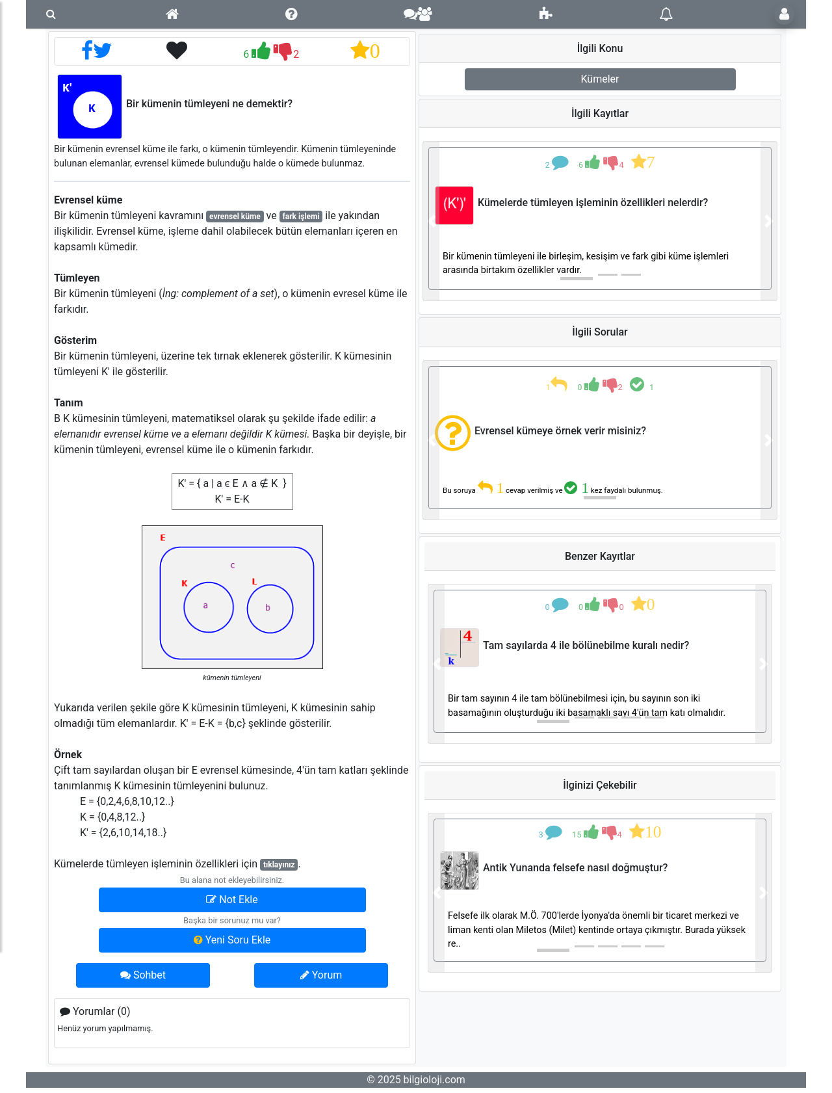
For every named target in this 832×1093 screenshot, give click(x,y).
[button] (431, 221)
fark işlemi (301, 216)
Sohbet (143, 975)
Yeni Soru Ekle (232, 940)
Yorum (321, 975)
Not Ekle (231, 899)
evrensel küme (235, 216)
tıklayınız (279, 864)
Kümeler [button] (600, 79)
